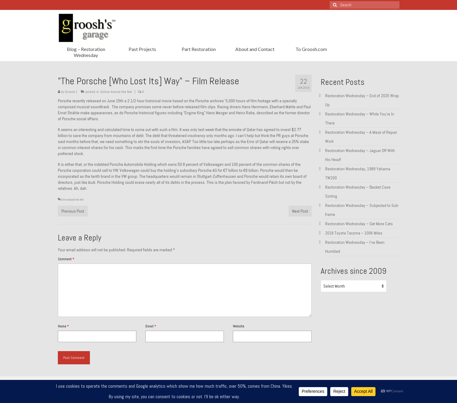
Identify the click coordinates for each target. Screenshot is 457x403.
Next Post (300, 211)
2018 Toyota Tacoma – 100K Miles (353, 233)
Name (63, 326)
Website (238, 326)
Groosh (70, 92)
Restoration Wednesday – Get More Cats (359, 223)
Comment (66, 259)
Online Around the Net (116, 92)
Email (150, 326)
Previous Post (72, 211)
